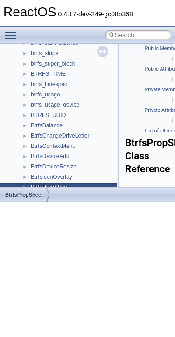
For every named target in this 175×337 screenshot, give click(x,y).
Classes (26, 121)
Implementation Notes (43, 49)
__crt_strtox (45, 162)
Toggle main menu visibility (13, 31)
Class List (35, 131)
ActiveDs (42, 183)
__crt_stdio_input (52, 142)
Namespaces (32, 111)
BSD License (32, 59)
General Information (40, 69)
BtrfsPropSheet (24, 195)
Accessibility (46, 172)
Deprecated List (35, 90)
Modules (26, 100)
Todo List (27, 80)
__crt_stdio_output (54, 152)
